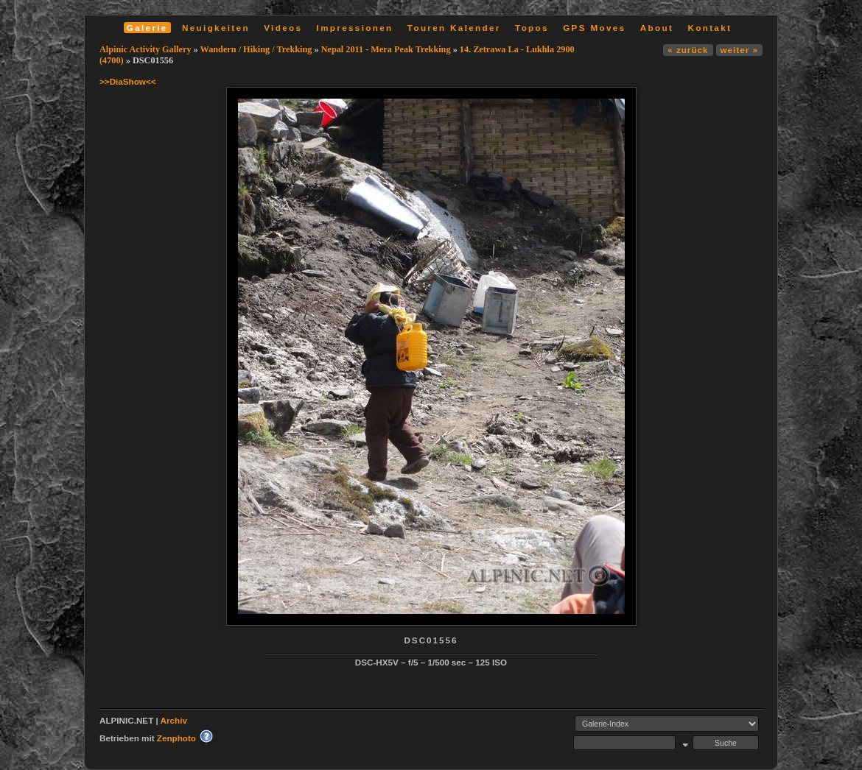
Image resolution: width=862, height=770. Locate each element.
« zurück (687, 49)
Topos (532, 27)
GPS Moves (594, 27)
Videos (283, 27)
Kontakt (709, 27)
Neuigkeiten (216, 27)
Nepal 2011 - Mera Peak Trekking (386, 49)
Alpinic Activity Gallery (145, 49)
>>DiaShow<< (127, 81)
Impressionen (355, 27)
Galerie (147, 27)
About (656, 27)
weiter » (739, 49)
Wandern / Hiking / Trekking (256, 49)
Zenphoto (176, 738)
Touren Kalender (454, 27)
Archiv (174, 720)
